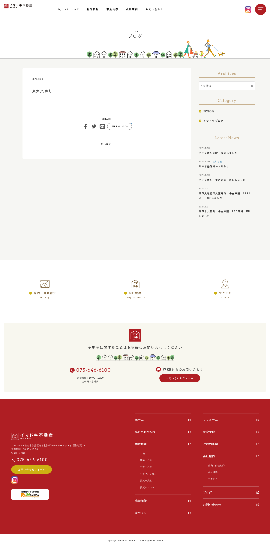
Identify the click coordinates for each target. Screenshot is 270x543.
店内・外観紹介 (214, 465)
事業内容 (112, 9)
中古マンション (146, 471)
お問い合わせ (155, 9)
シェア (85, 126)
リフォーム (210, 420)
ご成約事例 (210, 444)
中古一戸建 (144, 465)
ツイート (94, 126)
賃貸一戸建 (144, 478)
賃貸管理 (209, 432)
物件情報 (93, 9)
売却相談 (141, 496)
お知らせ (209, 111)
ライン (102, 126)
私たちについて (68, 9)
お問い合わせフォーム (179, 379)
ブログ (207, 490)
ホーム (139, 420)
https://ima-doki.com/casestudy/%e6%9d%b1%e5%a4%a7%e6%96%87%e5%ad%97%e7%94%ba (119, 126)
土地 (140, 453)
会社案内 (209, 456)
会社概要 (210, 471)
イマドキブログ (213, 120)
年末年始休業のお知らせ (214, 166)
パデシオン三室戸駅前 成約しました (222, 180)
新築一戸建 (144, 459)
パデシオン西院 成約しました (218, 153)
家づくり (141, 508)
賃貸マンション (146, 484)
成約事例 (132, 9)
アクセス (210, 478)
